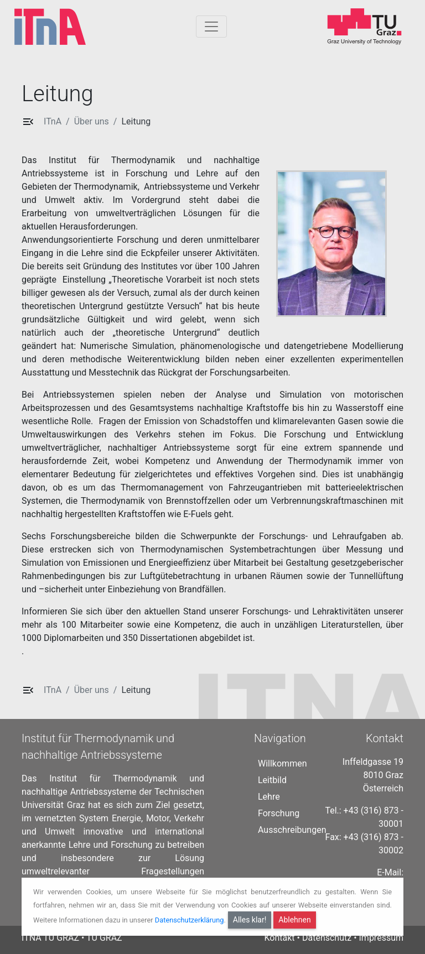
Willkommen (282, 763)
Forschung (278, 813)
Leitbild (272, 780)
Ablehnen (294, 919)
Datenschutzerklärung (189, 919)
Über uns (91, 121)
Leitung (136, 121)
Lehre (269, 796)
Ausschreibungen (292, 830)
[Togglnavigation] (211, 26)
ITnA (52, 121)
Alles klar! (250, 919)
